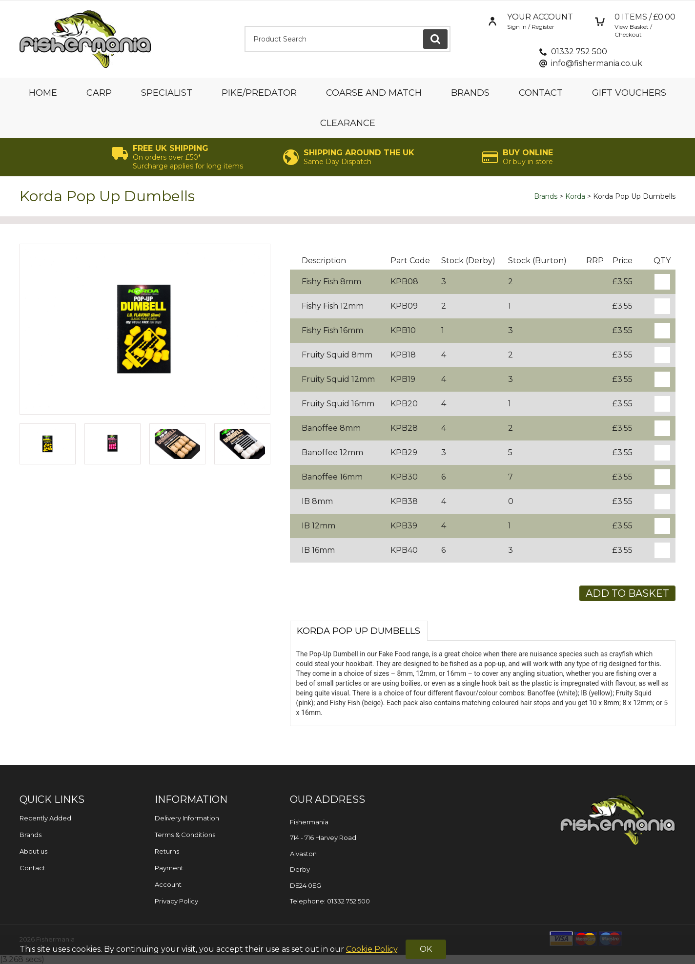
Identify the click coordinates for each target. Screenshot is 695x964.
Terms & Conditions (185, 834)
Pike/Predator (259, 92)
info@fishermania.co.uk (596, 63)
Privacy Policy (176, 901)
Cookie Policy (371, 949)
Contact (541, 92)
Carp (99, 92)
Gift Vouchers (629, 92)
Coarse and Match (374, 92)
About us (33, 851)
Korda (575, 196)
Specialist (166, 92)
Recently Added (45, 818)
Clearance (347, 123)
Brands (470, 92)
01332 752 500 (579, 51)
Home (43, 92)
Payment (169, 868)
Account (168, 884)
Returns (167, 851)
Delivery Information (187, 818)
